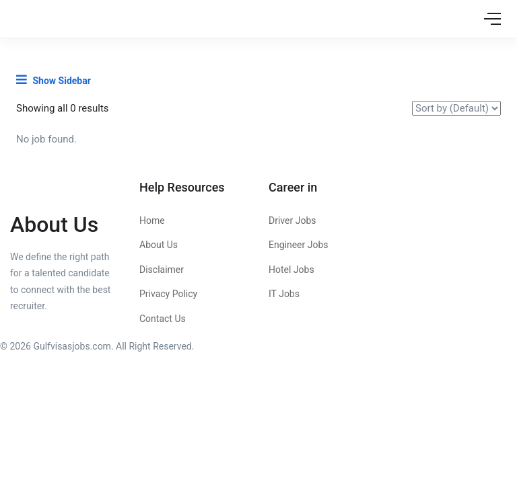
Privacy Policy (168, 293)
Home (152, 220)
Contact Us (162, 318)
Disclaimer (161, 269)
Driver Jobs (292, 220)
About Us (158, 244)
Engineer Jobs (299, 244)
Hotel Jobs (291, 269)
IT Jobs (284, 293)
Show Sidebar (53, 79)
